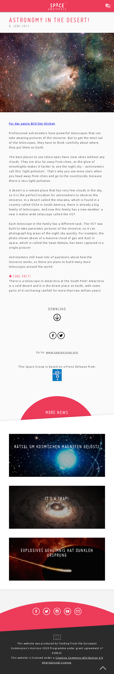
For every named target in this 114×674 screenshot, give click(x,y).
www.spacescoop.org (62, 352)
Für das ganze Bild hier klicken (32, 123)
